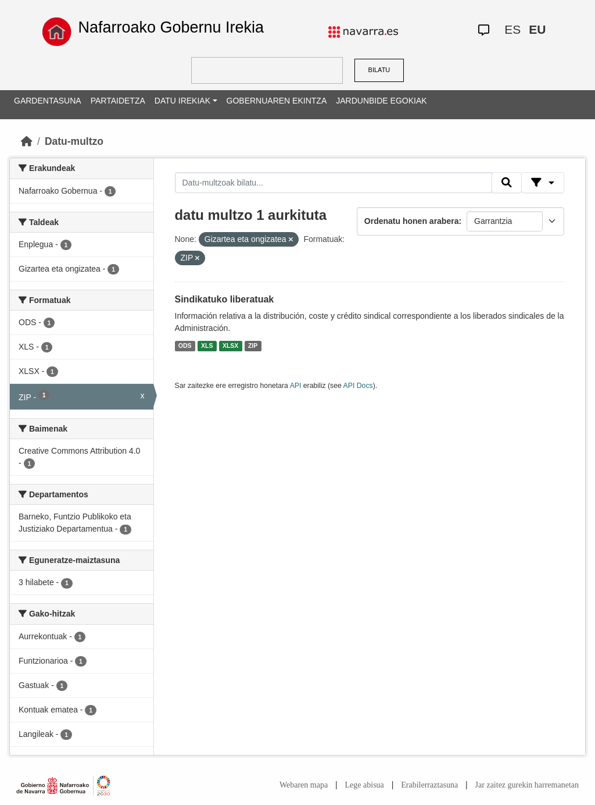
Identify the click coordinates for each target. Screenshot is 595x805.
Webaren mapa (303, 785)
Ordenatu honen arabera (411, 221)
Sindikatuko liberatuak (224, 299)
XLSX (230, 345)
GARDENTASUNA (47, 100)
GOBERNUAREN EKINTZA (277, 100)
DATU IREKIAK (182, 100)
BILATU (379, 69)
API (296, 386)
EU (537, 29)
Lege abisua (364, 785)
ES (512, 29)
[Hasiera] (27, 141)
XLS (207, 345)
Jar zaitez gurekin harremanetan (527, 785)
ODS (185, 345)
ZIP (252, 345)
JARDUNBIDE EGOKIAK (381, 100)
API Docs (358, 386)
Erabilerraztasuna (429, 785)
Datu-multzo (74, 141)
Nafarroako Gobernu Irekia (171, 27)
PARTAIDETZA (118, 100)
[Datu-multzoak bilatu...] (333, 182)
